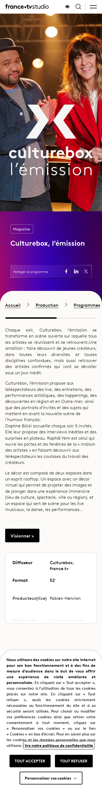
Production (47, 305)
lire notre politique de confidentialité (59, 745)
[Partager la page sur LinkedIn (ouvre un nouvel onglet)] (76, 271)
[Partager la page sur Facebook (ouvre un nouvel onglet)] (66, 271)
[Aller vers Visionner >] (22, 546)
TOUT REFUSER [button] (73, 760)
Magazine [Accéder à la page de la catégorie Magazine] (21, 229)
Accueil (12, 305)
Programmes (87, 305)
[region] (51, 305)
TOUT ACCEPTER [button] (30, 760)
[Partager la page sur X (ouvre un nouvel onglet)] (86, 271)
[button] (93, 6)
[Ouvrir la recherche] (78, 6)
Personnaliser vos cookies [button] (48, 778)
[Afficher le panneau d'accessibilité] (67, 6)
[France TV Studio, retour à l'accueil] (27, 7)
